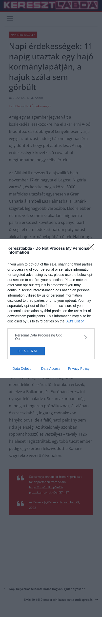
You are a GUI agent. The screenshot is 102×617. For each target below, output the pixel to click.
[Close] (92, 248)
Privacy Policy (78, 368)
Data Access (50, 368)
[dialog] (51, 308)
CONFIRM (27, 351)
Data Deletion (23, 368)
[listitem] (51, 337)
